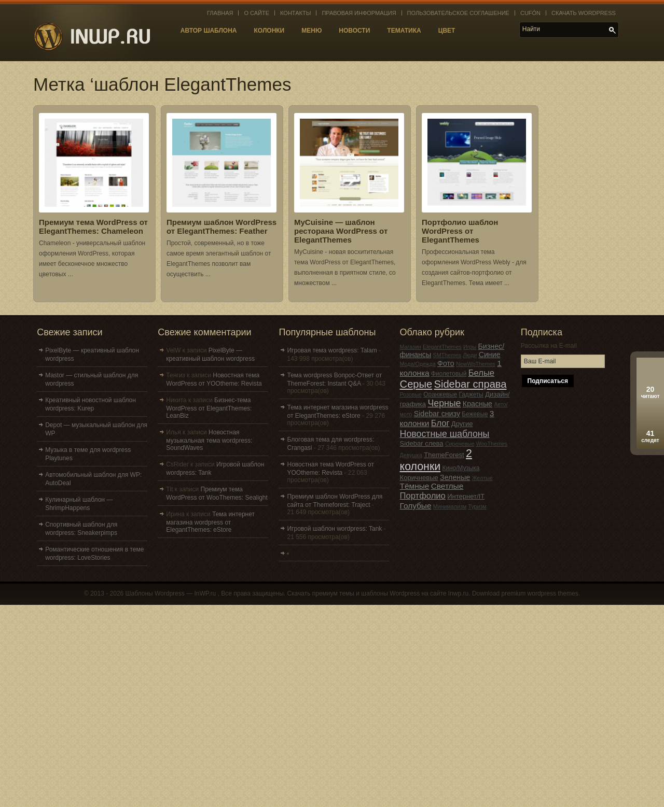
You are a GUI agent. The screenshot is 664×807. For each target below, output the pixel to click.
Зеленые (455, 477)
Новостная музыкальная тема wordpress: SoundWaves (209, 440)
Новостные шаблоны (445, 434)
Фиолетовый (448, 373)
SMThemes (447, 355)
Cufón (530, 13)
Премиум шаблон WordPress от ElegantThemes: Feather (221, 226)
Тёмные (415, 486)
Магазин (410, 347)
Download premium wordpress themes (525, 593)
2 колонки (436, 460)
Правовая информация (359, 13)
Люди (470, 355)
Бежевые (475, 414)
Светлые (447, 486)
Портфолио (423, 496)
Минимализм (449, 506)
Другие (462, 424)
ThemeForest (444, 455)
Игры (469, 347)
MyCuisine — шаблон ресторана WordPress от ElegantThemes (341, 231)
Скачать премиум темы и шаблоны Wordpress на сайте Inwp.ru (377, 593)
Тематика (404, 30)
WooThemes (491, 444)
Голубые (416, 505)
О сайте (256, 13)
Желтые (482, 478)
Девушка (411, 455)
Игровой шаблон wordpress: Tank (334, 528)
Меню (311, 30)
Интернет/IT (466, 496)
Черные (444, 403)
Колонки (269, 30)
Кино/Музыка (461, 468)
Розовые (411, 394)
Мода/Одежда (418, 364)
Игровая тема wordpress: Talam (332, 350)
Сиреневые (460, 444)
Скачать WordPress (583, 13)
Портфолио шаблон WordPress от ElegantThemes (460, 231)
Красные (477, 404)
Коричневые (419, 478)
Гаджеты (471, 394)
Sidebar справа (470, 384)
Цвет (446, 30)
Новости (354, 30)
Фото (445, 363)
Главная (220, 13)
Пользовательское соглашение (458, 13)
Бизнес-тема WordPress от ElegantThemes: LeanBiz (209, 408)
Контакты (295, 13)
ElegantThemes (442, 347)
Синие (490, 354)
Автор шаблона (209, 30)
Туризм (477, 506)
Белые (481, 373)
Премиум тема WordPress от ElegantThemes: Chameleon (93, 226)
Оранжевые (440, 394)
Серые (416, 384)
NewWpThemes (475, 364)
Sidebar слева (422, 443)
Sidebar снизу (437, 413)
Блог (440, 423)
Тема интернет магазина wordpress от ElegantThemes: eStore (210, 522)
